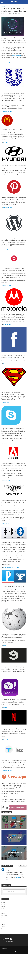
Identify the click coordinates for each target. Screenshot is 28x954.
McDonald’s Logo (7, 111)
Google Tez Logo (7, 739)
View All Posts (22, 865)
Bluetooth (6, 523)
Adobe (5, 443)
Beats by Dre (6, 249)
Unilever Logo (7, 62)
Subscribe (17, 877)
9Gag (4, 645)
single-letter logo (16, 55)
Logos (3, 6)
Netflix (5, 707)
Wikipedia (6, 605)
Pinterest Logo (7, 177)
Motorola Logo (7, 285)
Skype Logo (6, 402)
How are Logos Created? (14, 837)
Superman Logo (7, 364)
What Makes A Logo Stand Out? (14, 853)
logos (9, 357)
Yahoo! (5, 676)
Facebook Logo (7, 324)
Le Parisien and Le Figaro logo (11, 567)
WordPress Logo (7, 207)
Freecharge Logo (7, 770)
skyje (11, 13)
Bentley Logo (6, 480)
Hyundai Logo (6, 142)
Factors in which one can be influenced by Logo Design (14, 821)
